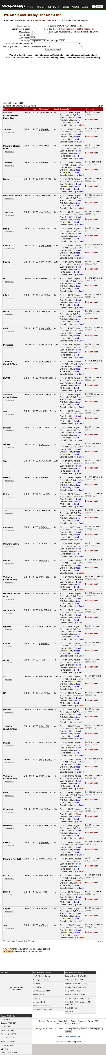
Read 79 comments (93, 360)
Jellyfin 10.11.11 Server (41, 976)
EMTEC (6, 378)
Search (42, 1021)
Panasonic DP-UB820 (9, 1053)
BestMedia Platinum (12, 195)
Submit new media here (45, 20)
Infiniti (6, 228)
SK (4, 676)
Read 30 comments (93, 311)
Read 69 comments (93, 261)
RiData (6, 477)
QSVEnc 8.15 (37, 998)
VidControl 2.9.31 (39, 1002)
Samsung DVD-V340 (8, 1030)
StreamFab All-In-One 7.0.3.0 (75, 976)
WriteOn (7, 444)
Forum (30, 7)
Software (40, 7)
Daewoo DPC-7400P (8, 1023)
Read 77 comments (93, 725)
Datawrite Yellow (11, 543)
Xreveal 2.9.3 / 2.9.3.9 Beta (75, 994)
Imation (6, 245)
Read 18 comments (93, 559)
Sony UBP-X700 (6, 1019)
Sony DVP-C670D (7, 1038)
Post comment (91, 119)
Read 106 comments (94, 576)
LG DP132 (4, 1049)
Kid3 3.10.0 (37, 987)
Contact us (51, 1021)
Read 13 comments (93, 593)
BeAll (5, 792)
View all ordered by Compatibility (50, 57)
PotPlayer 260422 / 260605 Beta (77, 998)
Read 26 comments (93, 195)
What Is (75, 7)
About (85, 7)
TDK (5, 510)
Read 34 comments (93, 327)
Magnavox (8, 809)
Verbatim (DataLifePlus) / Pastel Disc (10, 115)
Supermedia (9, 610)
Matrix (6, 494)
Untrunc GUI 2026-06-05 (74, 980)
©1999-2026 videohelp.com (68, 1041)
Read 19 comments (93, 112)
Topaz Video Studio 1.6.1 (42, 1006)
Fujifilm (6, 262)
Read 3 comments (93, 427)
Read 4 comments (93, 294)
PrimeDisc (8, 344)
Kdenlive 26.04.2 (39, 994)
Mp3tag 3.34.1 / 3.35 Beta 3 (43, 1009)
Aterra (6, 659)
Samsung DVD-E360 (8, 1034)
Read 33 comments (93, 792)
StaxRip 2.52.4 (38, 983)
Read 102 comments (94, 394)
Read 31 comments (93, 145)
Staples (6, 908)
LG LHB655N (5, 1027)
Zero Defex (8, 162)
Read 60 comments (93, 775)
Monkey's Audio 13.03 (41, 980)
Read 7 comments (93, 162)
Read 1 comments (93, 609)
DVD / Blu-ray (53, 7)
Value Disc (8, 212)
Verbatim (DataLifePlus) (10, 362)
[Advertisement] (54, 80)
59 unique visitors (16, 987)
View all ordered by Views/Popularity (84, 57)
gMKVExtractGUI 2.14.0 (41, 991)
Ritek (5, 328)
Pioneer (7, 709)
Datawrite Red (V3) (12, 858)
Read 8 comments (93, 526)
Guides (66, 7)
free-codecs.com (73, 1036)
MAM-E (6, 892)
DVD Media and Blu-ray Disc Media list (32, 15)
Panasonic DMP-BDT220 (10, 1041)
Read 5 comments (93, 211)
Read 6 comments (93, 178)
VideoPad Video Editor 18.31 (75, 987)
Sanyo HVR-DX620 (7, 1045)
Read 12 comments (93, 278)
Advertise (82, 1021)
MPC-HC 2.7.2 (70, 1012)
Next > (100, 106)
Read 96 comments (93, 841)
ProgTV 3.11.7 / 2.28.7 (73, 991)
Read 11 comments (93, 477)
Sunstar (7, 759)
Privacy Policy (63, 1021)
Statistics (66, 1023)
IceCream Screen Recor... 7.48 (76, 983)
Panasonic (8, 527)
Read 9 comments (93, 908)
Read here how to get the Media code (77, 29)
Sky (5, 411)
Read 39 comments (93, 128)
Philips (6, 560)
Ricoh (6, 179)
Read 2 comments (93, 410)
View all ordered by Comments (19, 57)
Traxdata (7, 129)
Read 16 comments (93, 742)
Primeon (7, 427)
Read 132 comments (94, 510)
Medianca (7, 825)
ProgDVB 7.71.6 (71, 1008)
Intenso (6, 643)
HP (4, 278)
